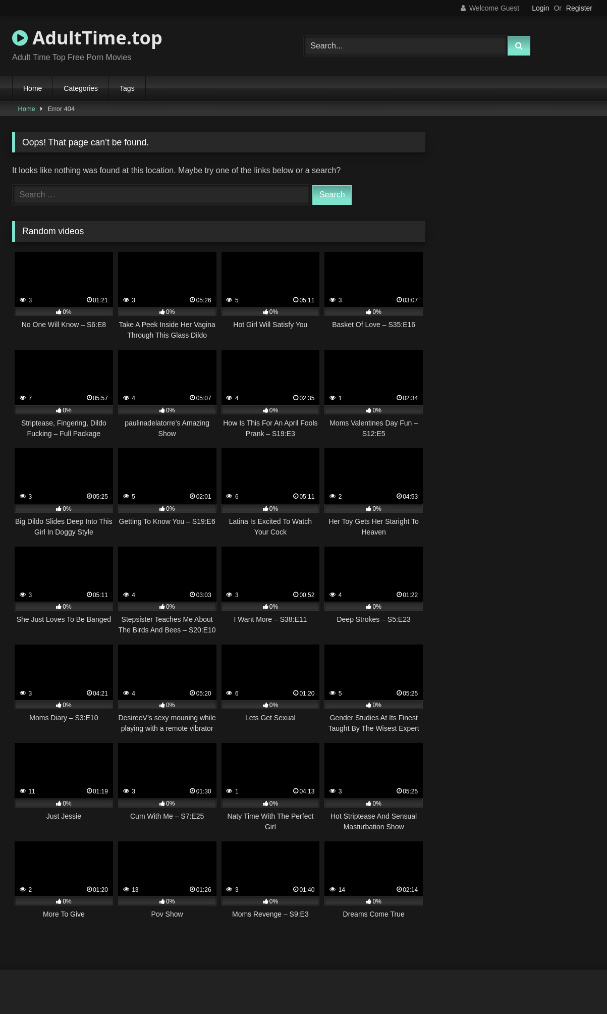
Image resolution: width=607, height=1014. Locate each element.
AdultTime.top (87, 37)
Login (540, 8)
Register (579, 8)
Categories (81, 88)
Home (32, 88)
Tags (127, 88)
